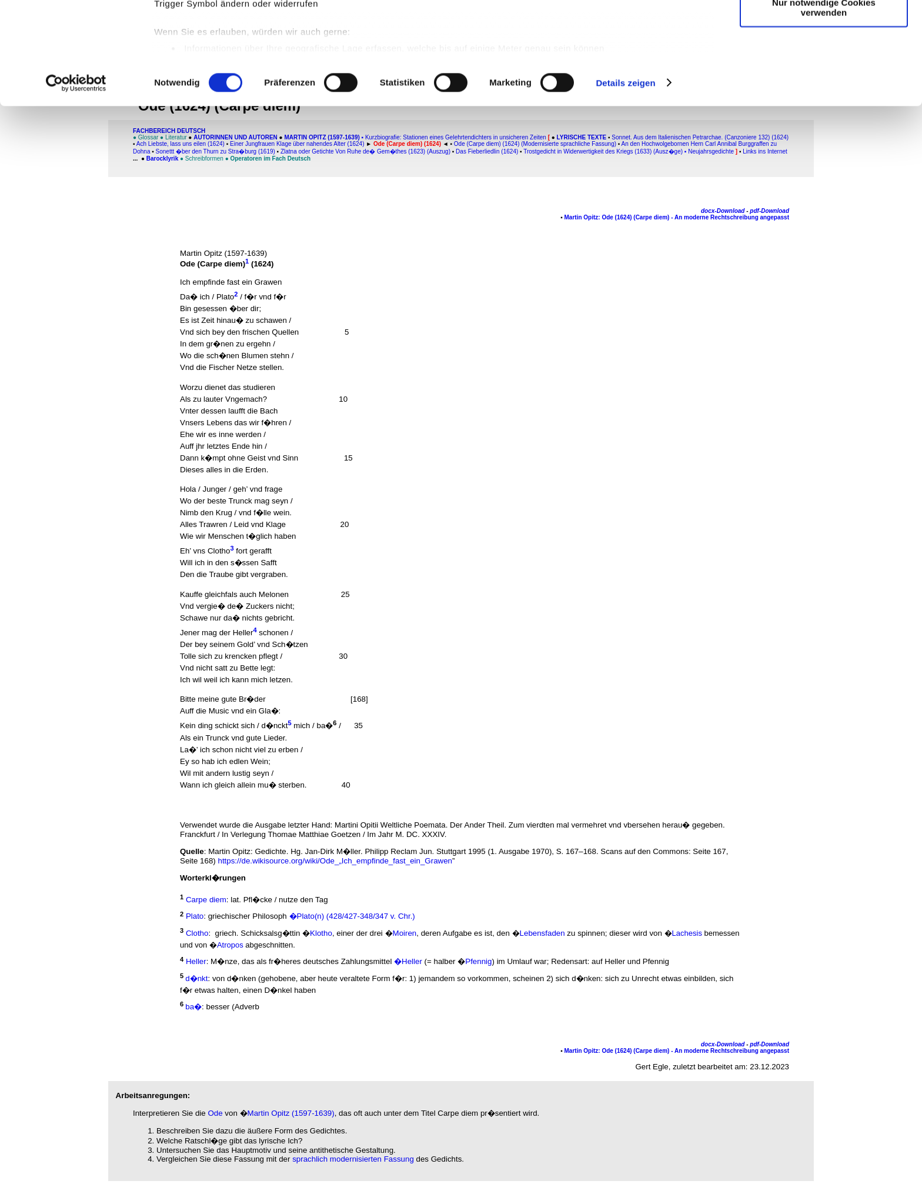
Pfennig (478, 962)
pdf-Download (769, 211)
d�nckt (275, 726)
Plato (225, 296)
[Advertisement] (63, 245)
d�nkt (196, 978)
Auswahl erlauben (823, 64)
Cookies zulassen (824, 29)
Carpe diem (221, 263)
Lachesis (687, 933)
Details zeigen (625, 179)
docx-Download (722, 211)
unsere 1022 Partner (234, 43)
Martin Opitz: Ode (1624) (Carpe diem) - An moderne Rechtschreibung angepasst (676, 217)
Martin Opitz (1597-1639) (291, 1113)
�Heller (408, 962)
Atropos (230, 944)
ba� (325, 726)
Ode (215, 1113)
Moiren (405, 933)
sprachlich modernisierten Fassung (353, 1159)
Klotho (321, 933)
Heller (243, 632)
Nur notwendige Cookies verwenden (824, 103)
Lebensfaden (542, 933)
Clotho (219, 550)
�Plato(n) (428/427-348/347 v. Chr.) (352, 916)
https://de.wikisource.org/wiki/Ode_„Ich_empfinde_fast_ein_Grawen (335, 860)
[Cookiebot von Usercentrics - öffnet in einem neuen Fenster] (76, 179)
